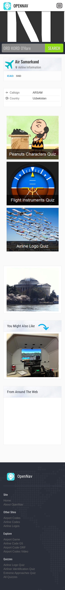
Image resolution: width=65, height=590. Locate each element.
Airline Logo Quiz (14, 564)
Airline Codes (11, 522)
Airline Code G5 (13, 543)
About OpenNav (13, 504)
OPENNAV (15, 5)
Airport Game (11, 539)
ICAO (10, 76)
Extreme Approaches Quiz (19, 572)
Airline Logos (11, 526)
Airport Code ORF (14, 547)
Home (7, 500)
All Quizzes (10, 577)
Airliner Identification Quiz (19, 568)
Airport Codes (11, 517)
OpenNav (19, 476)
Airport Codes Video (15, 551)
